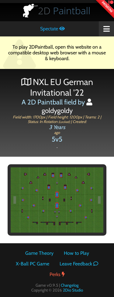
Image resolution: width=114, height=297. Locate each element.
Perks (57, 274)
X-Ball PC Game (32, 264)
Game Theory (39, 253)
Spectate (52, 29)
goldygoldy (67, 107)
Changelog (70, 285)
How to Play (76, 253)
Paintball (64, 10)
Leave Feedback (79, 264)
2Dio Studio (73, 290)
